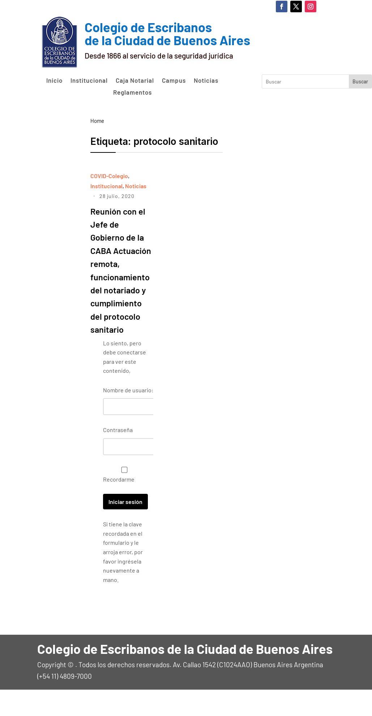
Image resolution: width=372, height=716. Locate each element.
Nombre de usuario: (128, 416)
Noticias (206, 80)
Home (97, 120)
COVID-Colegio (109, 175)
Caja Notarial (135, 80)
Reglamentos (132, 92)
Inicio (54, 80)
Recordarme (122, 501)
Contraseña (118, 456)
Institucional (89, 80)
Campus (174, 80)
